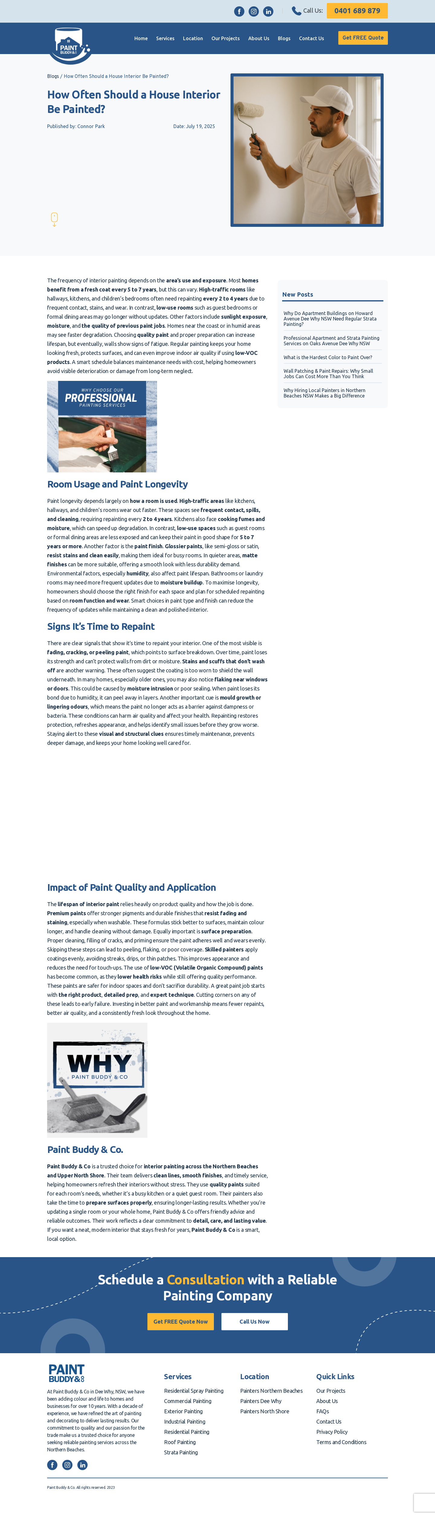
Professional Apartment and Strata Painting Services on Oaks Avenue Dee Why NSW (331, 340)
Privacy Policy (331, 1432)
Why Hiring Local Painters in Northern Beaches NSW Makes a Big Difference (325, 393)
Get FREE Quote (359, 38)
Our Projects (219, 38)
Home (134, 38)
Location (186, 38)
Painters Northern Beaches (271, 1391)
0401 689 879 (357, 11)
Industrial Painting (184, 1421)
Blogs (277, 38)
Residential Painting (186, 1432)
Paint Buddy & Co (69, 1166)
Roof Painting (179, 1442)
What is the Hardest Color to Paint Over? (328, 357)
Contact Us (304, 38)
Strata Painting (181, 1452)
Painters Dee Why (260, 1401)
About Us (252, 38)
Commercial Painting (187, 1401)
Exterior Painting (183, 1411)
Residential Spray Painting (193, 1391)
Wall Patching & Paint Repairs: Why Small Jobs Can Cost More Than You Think (328, 373)
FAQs (322, 1411)
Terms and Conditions (341, 1442)
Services (159, 38)
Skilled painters (224, 949)
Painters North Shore (264, 1411)
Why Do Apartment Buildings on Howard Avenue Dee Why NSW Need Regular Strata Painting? (330, 319)
